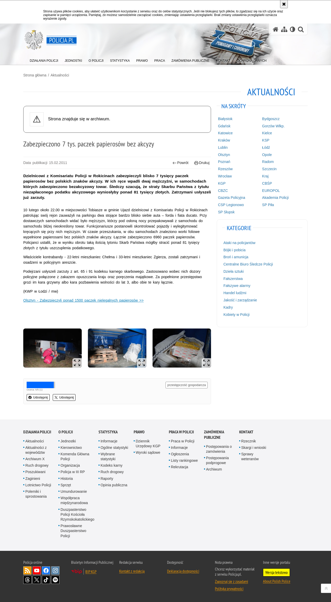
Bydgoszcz (271, 119)
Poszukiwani (35, 472)
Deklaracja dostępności (183, 571)
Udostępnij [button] (38, 397)
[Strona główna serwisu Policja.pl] (276, 29)
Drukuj (201, 163)
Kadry (228, 307)
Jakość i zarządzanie (240, 300)
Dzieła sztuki (233, 271)
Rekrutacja (179, 467)
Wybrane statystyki (108, 456)
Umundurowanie (74, 491)
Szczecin (269, 169)
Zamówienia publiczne (214, 434)
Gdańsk (224, 126)
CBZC (223, 191)
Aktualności (59, 75)
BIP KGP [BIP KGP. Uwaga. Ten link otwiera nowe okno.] (90, 571)
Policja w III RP (73, 472)
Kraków (224, 140)
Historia (67, 478)
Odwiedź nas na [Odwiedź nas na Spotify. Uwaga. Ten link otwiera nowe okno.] (55, 580)
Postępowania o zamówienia (219, 449)
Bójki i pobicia (234, 250)
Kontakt (246, 432)
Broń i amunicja (236, 257)
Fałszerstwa (233, 279)
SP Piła (268, 205)
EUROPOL (271, 191)
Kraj (265, 176)
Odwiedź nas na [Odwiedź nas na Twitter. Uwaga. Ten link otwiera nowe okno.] (37, 580)
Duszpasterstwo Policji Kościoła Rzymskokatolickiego (77, 514)
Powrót (180, 163)
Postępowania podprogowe (217, 460)
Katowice (225, 133)
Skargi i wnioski (253, 447)
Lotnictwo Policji (38, 485)
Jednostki (68, 441)
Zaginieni (32, 478)
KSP (265, 140)
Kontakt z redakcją (132, 571)
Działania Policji (37, 432)
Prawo (139, 432)
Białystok (225, 119)
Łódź (266, 147)
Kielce (267, 133)
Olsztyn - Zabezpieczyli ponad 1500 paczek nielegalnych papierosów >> (83, 300)
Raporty (107, 478)
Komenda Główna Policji (75, 456)
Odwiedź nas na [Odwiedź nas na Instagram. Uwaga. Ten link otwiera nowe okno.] (55, 570)
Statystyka (108, 432)
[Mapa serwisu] (284, 29)
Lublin (223, 147)
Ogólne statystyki (114, 447)
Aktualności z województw (36, 450)
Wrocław (225, 176)
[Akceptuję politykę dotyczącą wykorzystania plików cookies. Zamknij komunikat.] (284, 4)
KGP (222, 183)
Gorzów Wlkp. (273, 126)
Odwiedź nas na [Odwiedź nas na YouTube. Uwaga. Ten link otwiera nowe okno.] (37, 570)
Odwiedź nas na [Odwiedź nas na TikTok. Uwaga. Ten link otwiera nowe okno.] (46, 580)
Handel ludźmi (234, 293)
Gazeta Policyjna (231, 198)
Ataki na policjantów (239, 243)
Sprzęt (66, 485)
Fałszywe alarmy (236, 286)
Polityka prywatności (229, 588)
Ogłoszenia (180, 454)
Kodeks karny (112, 465)
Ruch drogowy (37, 465)
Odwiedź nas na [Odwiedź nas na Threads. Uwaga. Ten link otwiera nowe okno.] (27, 580)
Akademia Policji (275, 198)
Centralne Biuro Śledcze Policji (248, 264)
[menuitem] (44, 59)
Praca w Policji (181, 432)
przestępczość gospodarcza (186, 385)
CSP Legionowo (231, 205)
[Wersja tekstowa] (292, 29)
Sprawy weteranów (250, 456)
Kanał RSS (27, 570)
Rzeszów (225, 169)
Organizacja (70, 465)
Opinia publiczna (114, 485)
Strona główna (35, 75)
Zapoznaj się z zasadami (231, 581)
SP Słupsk (226, 212)
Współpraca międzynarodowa (74, 500)
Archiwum (214, 469)
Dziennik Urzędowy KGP (148, 443)
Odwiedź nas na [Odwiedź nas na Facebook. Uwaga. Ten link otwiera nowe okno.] (46, 570)
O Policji (65, 432)
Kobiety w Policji (236, 314)
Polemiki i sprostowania (36, 493)
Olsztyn (224, 155)
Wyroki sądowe (148, 452)
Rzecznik (248, 441)
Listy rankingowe (184, 460)
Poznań (224, 162)
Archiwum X (35, 459)
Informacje (109, 441)
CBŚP (267, 183)
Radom (268, 162)
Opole (267, 155)
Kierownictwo (71, 447)
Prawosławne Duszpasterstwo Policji (73, 531)
